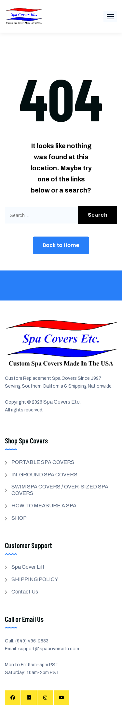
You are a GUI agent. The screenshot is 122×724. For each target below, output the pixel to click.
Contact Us (24, 591)
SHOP (19, 518)
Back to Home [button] (61, 245)
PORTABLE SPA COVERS (43, 462)
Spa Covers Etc (61, 402)
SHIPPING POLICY (34, 579)
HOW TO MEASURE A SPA (43, 505)
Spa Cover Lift (28, 567)
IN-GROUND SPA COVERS (44, 474)
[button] (110, 16)
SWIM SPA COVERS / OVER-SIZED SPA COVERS (59, 490)
